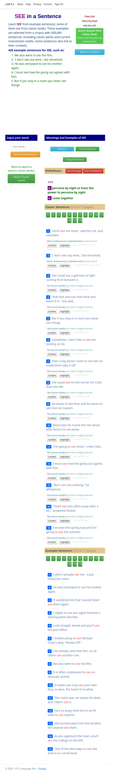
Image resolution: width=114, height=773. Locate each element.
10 (96, 214)
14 (80, 220)
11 (102, 214)
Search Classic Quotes (21, 178)
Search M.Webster (93, 171)
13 (75, 220)
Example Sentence (75, 159)
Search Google (74, 171)
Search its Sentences (25, 154)
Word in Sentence (89, 52)
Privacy (37, 4)
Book (20, 4)
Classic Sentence (87, 149)
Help (28, 4)
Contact (47, 4)
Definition (62, 149)
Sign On (58, 4)
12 (70, 220)
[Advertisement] (57, 113)
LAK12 (9, 4)
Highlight (64, 245)
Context (52, 245)
